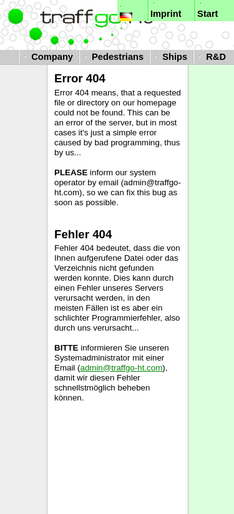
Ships (169, 57)
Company (47, 57)
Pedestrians (112, 57)
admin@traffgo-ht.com (121, 367)
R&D (210, 57)
